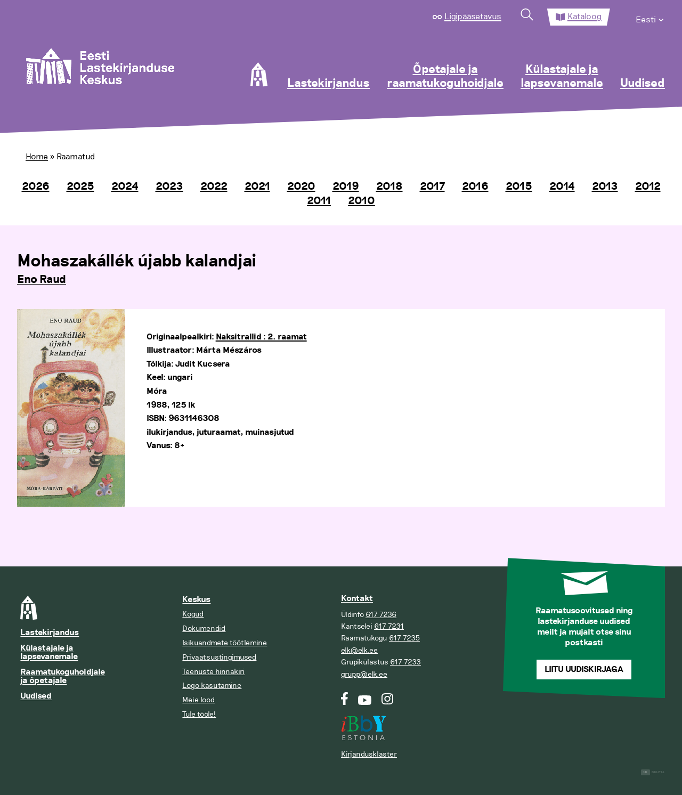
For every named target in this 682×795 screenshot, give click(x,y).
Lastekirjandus (328, 84)
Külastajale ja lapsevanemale (562, 77)
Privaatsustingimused (219, 657)
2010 (361, 201)
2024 (125, 186)
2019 (345, 186)
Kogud (193, 614)
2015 (519, 186)
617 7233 (405, 662)
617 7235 (404, 638)
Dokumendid (203, 628)
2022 (214, 186)
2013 (605, 186)
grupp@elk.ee (364, 674)
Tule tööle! (199, 714)
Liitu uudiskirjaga (584, 669)
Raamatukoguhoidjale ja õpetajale (62, 676)
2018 (389, 186)
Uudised (642, 84)
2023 (169, 186)
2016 (475, 186)
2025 (80, 186)
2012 (648, 186)
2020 (301, 186)
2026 (36, 186)
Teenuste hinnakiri (213, 671)
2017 (432, 186)
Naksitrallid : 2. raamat (261, 337)
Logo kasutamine (211, 685)
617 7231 (389, 626)
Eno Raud (41, 280)
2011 (319, 201)
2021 (257, 186)
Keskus (196, 599)
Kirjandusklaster (369, 754)
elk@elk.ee (359, 650)
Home (37, 156)
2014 (562, 186)
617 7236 (381, 614)
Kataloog (584, 16)
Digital (653, 772)
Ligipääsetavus (472, 16)
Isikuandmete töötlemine (224, 642)
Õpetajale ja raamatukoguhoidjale (445, 77)
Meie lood (198, 699)
